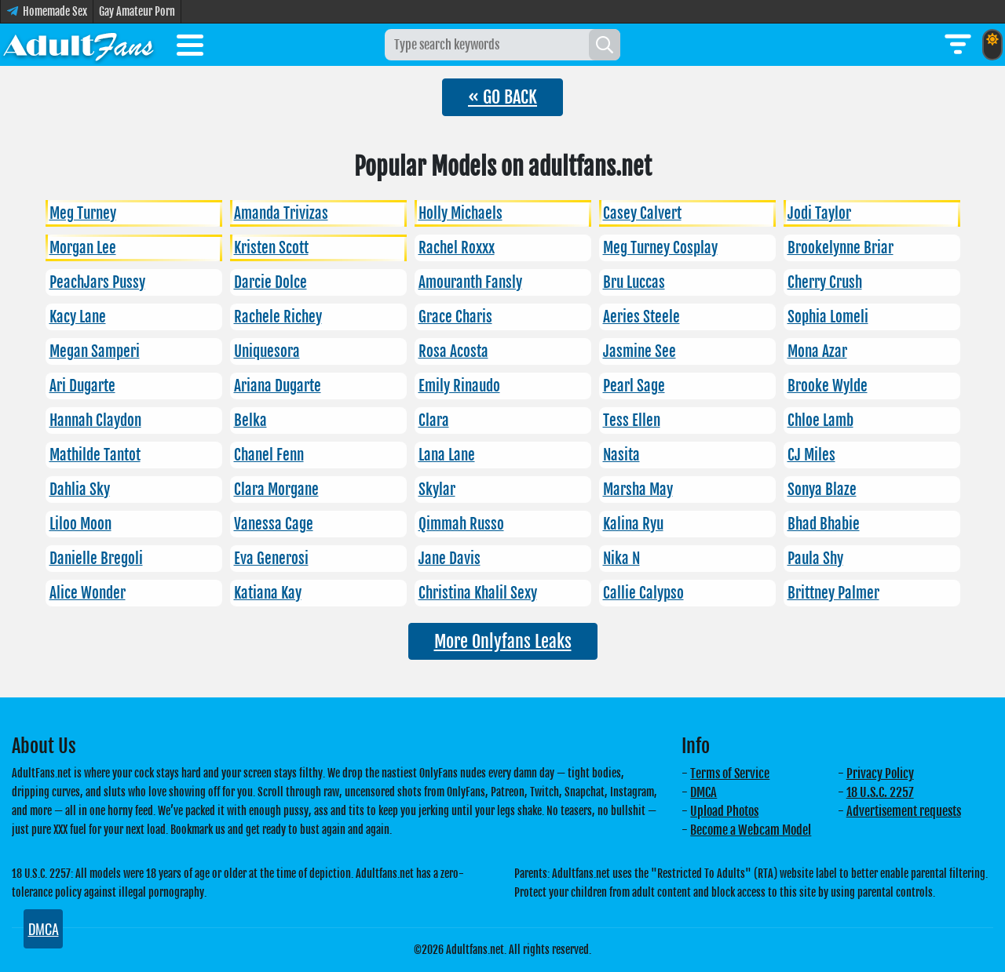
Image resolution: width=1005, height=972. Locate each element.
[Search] (604, 44)
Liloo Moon (80, 524)
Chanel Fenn (269, 455)
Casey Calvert (642, 213)
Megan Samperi (94, 351)
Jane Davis (449, 558)
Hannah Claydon (95, 420)
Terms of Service (729, 773)
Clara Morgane (276, 489)
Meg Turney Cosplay (660, 247)
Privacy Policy (880, 773)
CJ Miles (811, 455)
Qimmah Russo (461, 524)
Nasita (621, 455)
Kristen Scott (271, 247)
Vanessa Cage (273, 524)
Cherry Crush (825, 282)
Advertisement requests (903, 811)
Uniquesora (267, 351)
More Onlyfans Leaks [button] (503, 641)
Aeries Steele (641, 317)
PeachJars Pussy (97, 282)
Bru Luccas (634, 282)
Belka (250, 420)
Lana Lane (446, 455)
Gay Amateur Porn (137, 11)
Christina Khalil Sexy (477, 593)
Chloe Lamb (820, 420)
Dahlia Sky (79, 489)
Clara (433, 420)
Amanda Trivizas (281, 213)
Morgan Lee (82, 247)
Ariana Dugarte (277, 386)
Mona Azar (817, 351)
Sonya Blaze (822, 489)
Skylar (436, 489)
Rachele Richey (278, 317)
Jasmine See (639, 351)
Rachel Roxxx (456, 247)
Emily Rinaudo (459, 386)
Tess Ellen (631, 420)
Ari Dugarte (82, 386)
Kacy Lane (77, 317)
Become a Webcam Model (750, 830)
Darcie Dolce (270, 282)
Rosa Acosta (453, 351)
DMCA (703, 792)
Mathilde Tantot (95, 455)
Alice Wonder (87, 593)
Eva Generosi (271, 558)
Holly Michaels (460, 213)
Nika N (621, 558)
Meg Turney (82, 213)
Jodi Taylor (819, 213)
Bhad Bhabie (824, 524)
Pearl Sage (634, 386)
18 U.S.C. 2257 (880, 792)
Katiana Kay (268, 593)
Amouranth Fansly (470, 282)
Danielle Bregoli (96, 558)
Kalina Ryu (633, 524)
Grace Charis (455, 317)
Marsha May (638, 489)
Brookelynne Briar (841, 247)
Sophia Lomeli (828, 317)
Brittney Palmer (833, 593)
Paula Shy (815, 558)
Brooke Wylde (828, 386)
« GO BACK (502, 97)
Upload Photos (724, 811)
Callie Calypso (643, 593)
